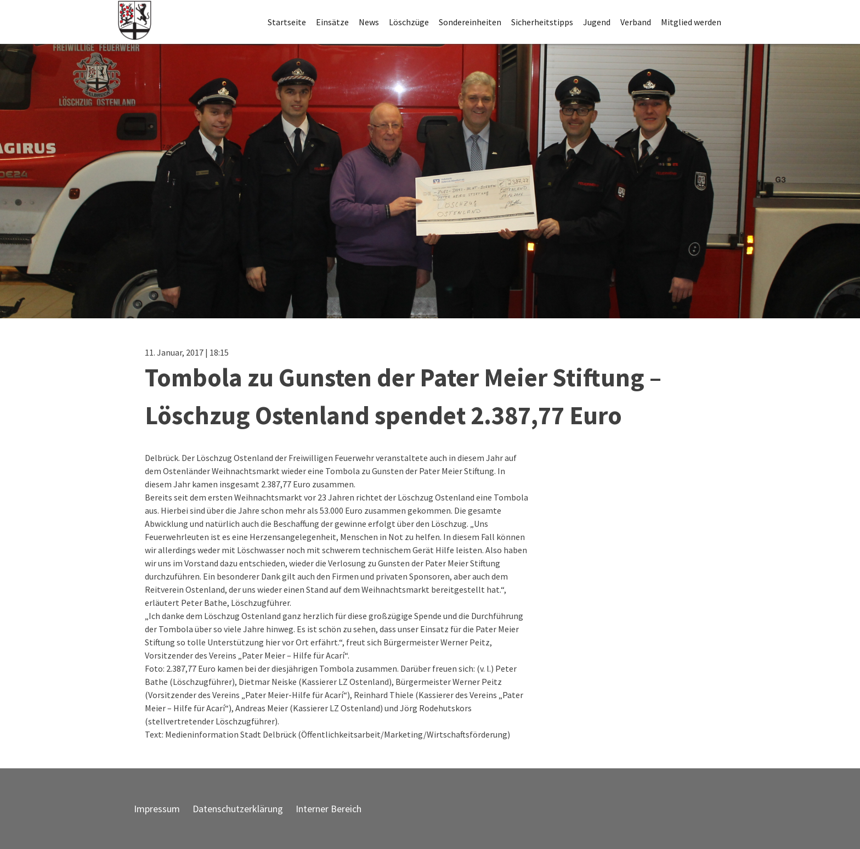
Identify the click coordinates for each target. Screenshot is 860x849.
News (369, 21)
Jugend (596, 21)
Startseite (287, 21)
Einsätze (332, 21)
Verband (635, 21)
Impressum (157, 808)
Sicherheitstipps (542, 21)
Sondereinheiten (470, 21)
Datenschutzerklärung (238, 808)
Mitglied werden (691, 21)
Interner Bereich (328, 808)
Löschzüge (409, 21)
